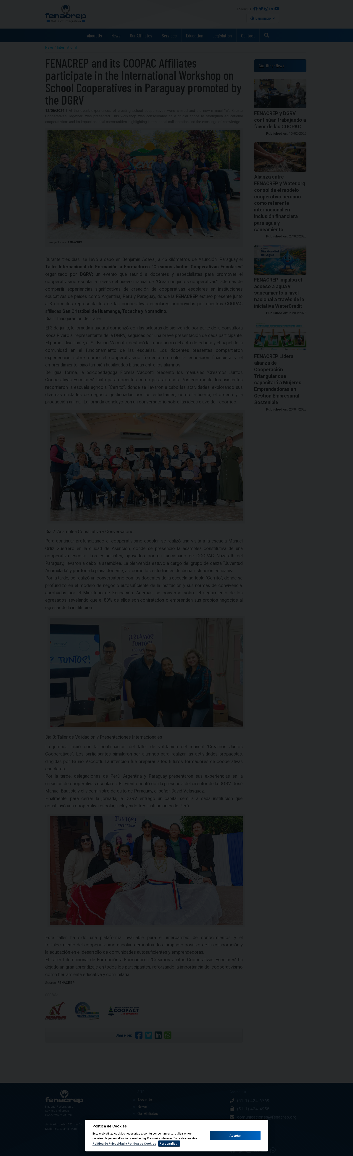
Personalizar (169, 1143)
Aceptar (235, 1135)
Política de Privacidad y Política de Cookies (124, 1143)
